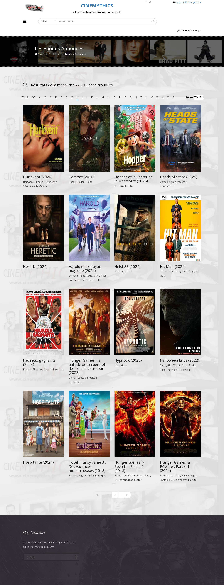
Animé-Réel (99, 266)
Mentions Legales (60, 576)
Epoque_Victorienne (46, 172)
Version (43, 177)
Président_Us (167, 177)
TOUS (25, 88)
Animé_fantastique (95, 466)
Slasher (193, 356)
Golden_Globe (84, 172)
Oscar (72, 172)
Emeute (192, 471)
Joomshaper (139, 576)
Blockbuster (75, 373)
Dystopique (90, 368)
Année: (194, 88)
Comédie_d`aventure (80, 271)
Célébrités (43, 576)
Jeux (61, 360)
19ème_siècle (30, 177)
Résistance (120, 466)
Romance (28, 172)
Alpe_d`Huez (51, 360)
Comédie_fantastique (80, 266)
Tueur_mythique (169, 360)
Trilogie (177, 356)
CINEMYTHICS (97, 5)
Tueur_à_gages (189, 262)
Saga (80, 368)
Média (131, 466)
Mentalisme (120, 356)
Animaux (119, 177)
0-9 (33, 88)
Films (32, 576)
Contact (76, 576)
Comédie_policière (170, 172)
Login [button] (198, 21)
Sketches (38, 360)
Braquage (119, 262)
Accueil (44, 45)
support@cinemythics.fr (189, 2)
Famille (129, 177)
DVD (184, 172)
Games (73, 368)
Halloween (185, 360)
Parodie (27, 360)
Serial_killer (166, 356)
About (24, 576)
